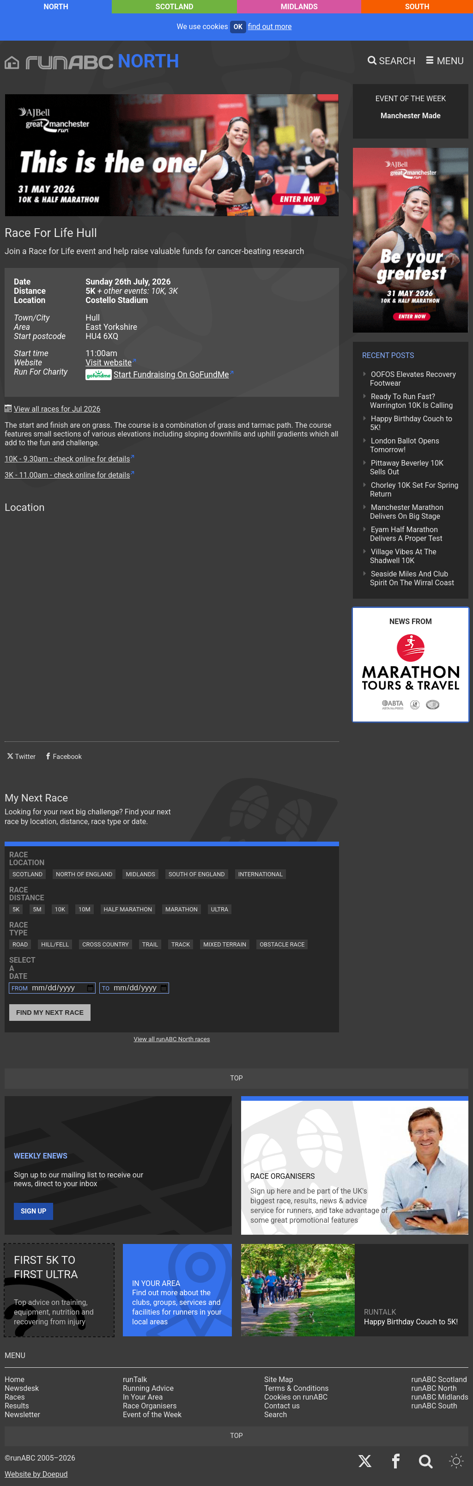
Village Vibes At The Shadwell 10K (403, 556)
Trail (150, 944)
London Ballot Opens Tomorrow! (404, 445)
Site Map (278, 1379)
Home (14, 1379)
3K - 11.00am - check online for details (67, 475)
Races (15, 1397)
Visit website (108, 362)
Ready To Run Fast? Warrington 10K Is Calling (411, 401)
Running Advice (148, 1388)
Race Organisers (150, 1405)
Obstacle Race (282, 944)
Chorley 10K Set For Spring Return (414, 489)
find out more (270, 26)
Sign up (33, 1211)
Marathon (181, 909)
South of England (197, 874)
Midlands (299, 6)
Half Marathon (128, 909)
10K (60, 909)
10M (85, 909)
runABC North (434, 1388)
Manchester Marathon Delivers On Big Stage (406, 512)
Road (20, 944)
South (417, 6)
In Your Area (143, 1397)
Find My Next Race (50, 1012)
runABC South (434, 1405)
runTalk (135, 1379)
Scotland (175, 6)
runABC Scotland (439, 1379)
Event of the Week (152, 1414)
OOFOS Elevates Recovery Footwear (413, 379)
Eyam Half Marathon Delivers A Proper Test (406, 534)
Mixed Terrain (224, 944)
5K (15, 909)
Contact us (282, 1405)
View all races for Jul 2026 (57, 409)
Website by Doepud (36, 1474)
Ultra (219, 909)
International (260, 874)
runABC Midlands (440, 1397)
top (236, 1078)
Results (17, 1405)
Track (180, 944)
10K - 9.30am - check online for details (67, 459)
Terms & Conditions (296, 1388)
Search (275, 1414)
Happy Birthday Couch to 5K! (411, 423)
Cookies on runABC (295, 1397)
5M (37, 909)
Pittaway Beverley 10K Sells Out (406, 467)
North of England (84, 874)
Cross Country (105, 944)
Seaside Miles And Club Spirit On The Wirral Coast (412, 578)
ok (238, 27)
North (55, 6)
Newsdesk (22, 1388)
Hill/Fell (55, 944)
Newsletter (22, 1414)
